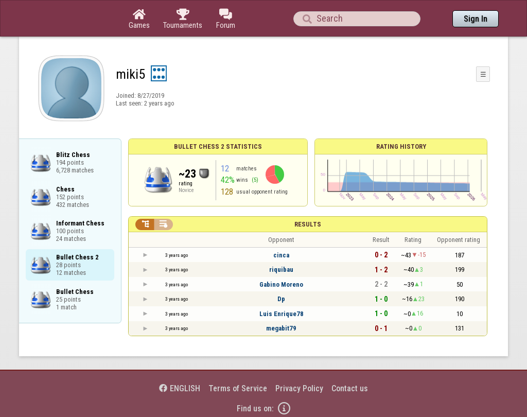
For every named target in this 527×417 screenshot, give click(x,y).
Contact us (349, 388)
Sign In (475, 19)
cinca (281, 255)
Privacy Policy (299, 388)
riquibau (281, 269)
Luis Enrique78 (281, 314)
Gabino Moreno (281, 284)
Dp (281, 299)
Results (307, 224)
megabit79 (281, 328)
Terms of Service (237, 388)
